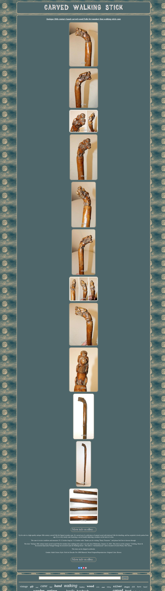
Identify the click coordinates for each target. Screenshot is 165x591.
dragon (127, 587)
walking (70, 585)
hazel (145, 587)
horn (139, 586)
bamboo (82, 587)
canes (37, 587)
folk (133, 587)
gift (31, 586)
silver (117, 586)
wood (90, 586)
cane (43, 586)
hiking (109, 587)
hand (58, 586)
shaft (103, 587)
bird (51, 587)
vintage (24, 586)
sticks (97, 587)
